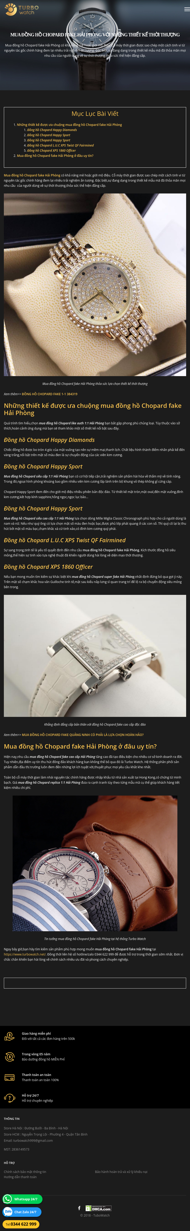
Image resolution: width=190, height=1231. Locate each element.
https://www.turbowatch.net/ (25, 954)
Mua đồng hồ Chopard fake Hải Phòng (32, 175)
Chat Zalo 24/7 (25, 1212)
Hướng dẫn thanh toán (20, 1177)
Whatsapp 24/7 (25, 1199)
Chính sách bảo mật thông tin (25, 1172)
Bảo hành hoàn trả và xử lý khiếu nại (121, 1172)
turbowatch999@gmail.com (33, 1140)
